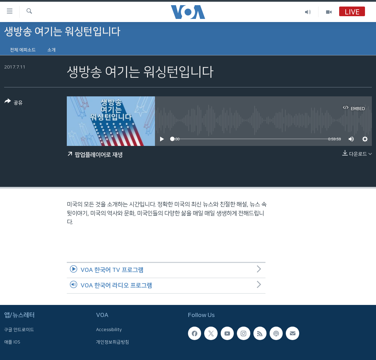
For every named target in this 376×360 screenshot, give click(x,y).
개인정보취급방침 (112, 341)
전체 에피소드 (23, 49)
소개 (52, 49)
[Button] (13, 103)
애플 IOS (12, 341)
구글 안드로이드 (19, 329)
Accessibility (109, 329)
